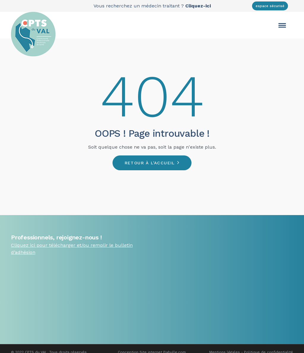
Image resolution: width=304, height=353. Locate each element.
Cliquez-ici (198, 6)
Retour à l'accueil (150, 162)
